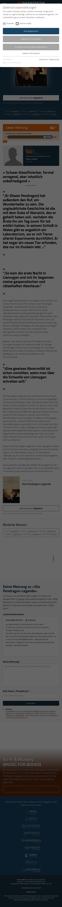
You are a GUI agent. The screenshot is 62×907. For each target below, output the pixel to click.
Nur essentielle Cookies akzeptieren (31, 46)
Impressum (43, 59)
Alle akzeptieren (31, 31)
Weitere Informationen (31, 53)
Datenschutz (54, 59)
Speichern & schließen (31, 38)
